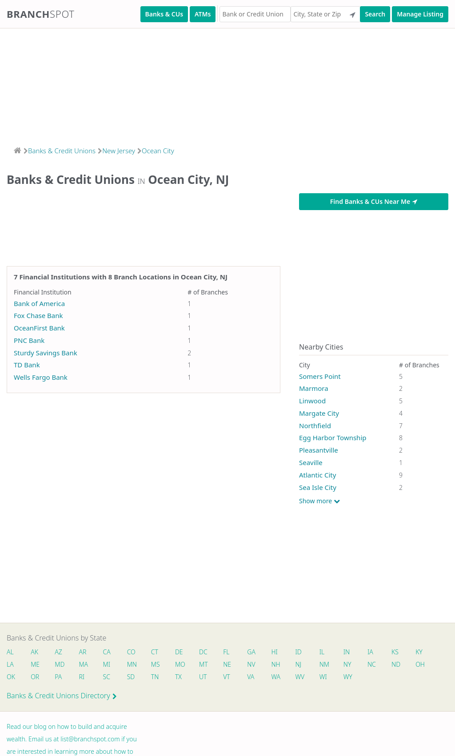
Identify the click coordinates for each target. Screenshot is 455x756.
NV (251, 664)
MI (107, 664)
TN (155, 676)
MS (155, 664)
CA (107, 652)
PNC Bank (29, 340)
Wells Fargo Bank (41, 377)
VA (251, 676)
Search (375, 14)
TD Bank (27, 364)
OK (11, 676)
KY (419, 652)
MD (59, 664)
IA (371, 652)
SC (106, 676)
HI (274, 652)
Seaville (311, 462)
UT (203, 676)
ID (298, 652)
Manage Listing (420, 14)
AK (34, 652)
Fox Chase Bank (38, 315)
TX (178, 676)
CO (131, 652)
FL (227, 652)
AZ (58, 652)
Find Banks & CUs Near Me (373, 201)
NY (347, 664)
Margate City (319, 413)
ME (35, 664)
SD (131, 676)
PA (58, 676)
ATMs (203, 14)
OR (35, 676)
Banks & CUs (164, 14)
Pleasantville (318, 450)
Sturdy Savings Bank (45, 352)
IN (346, 652)
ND (396, 664)
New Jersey (118, 150)
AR (83, 652)
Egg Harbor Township (333, 437)
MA (83, 664)
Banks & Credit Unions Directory (62, 695)
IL (322, 652)
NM (323, 664)
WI (323, 676)
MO (179, 664)
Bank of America (39, 303)
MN (131, 664)
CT (154, 652)
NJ (298, 664)
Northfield (315, 425)
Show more (319, 501)
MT (203, 664)
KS (395, 652)
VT (227, 676)
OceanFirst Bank (39, 327)
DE (179, 652)
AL (10, 652)
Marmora (313, 388)
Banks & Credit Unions (62, 150)
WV (299, 676)
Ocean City (158, 150)
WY (347, 676)
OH (420, 664)
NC (372, 664)
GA (251, 652)
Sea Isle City (317, 487)
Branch (41, 13)
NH (275, 664)
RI (82, 676)
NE (227, 664)
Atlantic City (317, 474)
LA (10, 664)
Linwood (312, 400)
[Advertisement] (227, 84)
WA (275, 676)
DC (203, 652)
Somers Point (320, 376)
